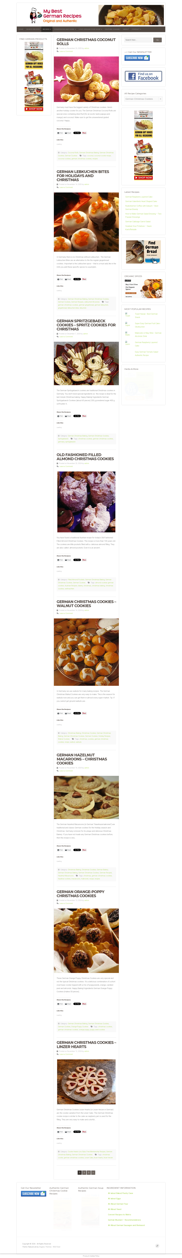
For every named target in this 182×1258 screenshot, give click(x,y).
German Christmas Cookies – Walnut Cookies (86, 603)
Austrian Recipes (71, 586)
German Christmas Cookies (98, 299)
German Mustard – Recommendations (124, 1220)
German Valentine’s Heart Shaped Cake (141, 201)
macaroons (75, 879)
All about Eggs (114, 1198)
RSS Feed (56, 1247)
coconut (90, 156)
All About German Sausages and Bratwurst (126, 1225)
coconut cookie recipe (102, 156)
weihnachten (69, 589)
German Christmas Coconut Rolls (86, 41)
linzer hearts (98, 1158)
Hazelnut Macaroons (66, 876)
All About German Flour (118, 1204)
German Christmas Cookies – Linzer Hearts (86, 1044)
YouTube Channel (112, 29)
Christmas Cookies (89, 733)
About (126, 29)
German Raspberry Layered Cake (138, 197)
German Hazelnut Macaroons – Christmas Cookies (82, 759)
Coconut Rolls (73, 153)
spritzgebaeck (70, 442)
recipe (67, 742)
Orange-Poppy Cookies (79, 1027)
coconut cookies (64, 159)
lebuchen (83, 308)
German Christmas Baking (89, 153)
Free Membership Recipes (96, 1152)
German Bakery (102, 870)
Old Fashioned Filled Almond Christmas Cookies (85, 456)
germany (61, 442)
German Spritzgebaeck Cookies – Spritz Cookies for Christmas (86, 325)
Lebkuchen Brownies (92, 302)
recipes (95, 159)
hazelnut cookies (64, 879)
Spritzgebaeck (63, 439)
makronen (85, 879)
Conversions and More (64, 29)
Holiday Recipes (104, 736)
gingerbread (62, 308)
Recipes (46, 29)
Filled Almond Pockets (76, 580)
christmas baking (98, 586)
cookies (91, 739)
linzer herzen (108, 1158)
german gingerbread (86, 305)
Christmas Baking (74, 733)
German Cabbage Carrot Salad (137, 221)
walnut (72, 742)
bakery (80, 586)
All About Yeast (114, 1209)
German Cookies (71, 156)
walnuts (78, 742)
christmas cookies (85, 439)
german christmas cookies (82, 159)
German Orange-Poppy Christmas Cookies (80, 893)
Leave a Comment (66, 51)
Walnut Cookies (64, 739)
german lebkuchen (101, 305)
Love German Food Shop (90, 29)
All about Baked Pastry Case (120, 1193)
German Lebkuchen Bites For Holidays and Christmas (83, 175)
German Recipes (77, 302)
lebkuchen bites (73, 308)
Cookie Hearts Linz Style (77, 1152)
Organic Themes (45, 1247)
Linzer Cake (89, 1158)
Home (21, 29)
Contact (135, 29)
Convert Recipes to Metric (119, 1215)
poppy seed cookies (97, 1030)
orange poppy (84, 1030)
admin (86, 48)
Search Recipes (33, 29)
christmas (87, 586)
